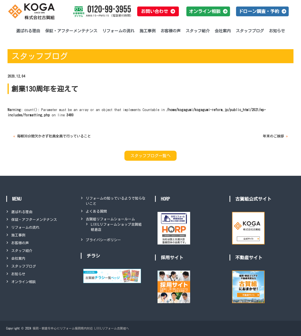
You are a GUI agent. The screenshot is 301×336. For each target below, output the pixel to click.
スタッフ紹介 (198, 31)
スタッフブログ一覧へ (150, 156)
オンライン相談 (23, 282)
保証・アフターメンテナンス (71, 31)
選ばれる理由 (28, 31)
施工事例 (147, 31)
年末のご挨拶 (273, 136)
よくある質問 (96, 211)
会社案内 (223, 31)
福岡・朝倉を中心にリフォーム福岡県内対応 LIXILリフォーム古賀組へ (81, 328)
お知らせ (277, 31)
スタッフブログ (250, 31)
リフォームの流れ (118, 31)
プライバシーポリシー (103, 240)
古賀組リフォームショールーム (110, 219)
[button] (158, 11)
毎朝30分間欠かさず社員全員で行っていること (54, 136)
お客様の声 (171, 31)
